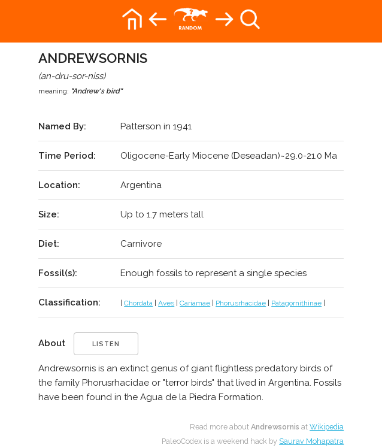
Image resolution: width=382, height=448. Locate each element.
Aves (166, 303)
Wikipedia (327, 426)
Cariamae (195, 303)
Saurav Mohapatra (311, 441)
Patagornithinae (296, 303)
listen (106, 344)
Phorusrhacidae (241, 303)
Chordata (138, 303)
